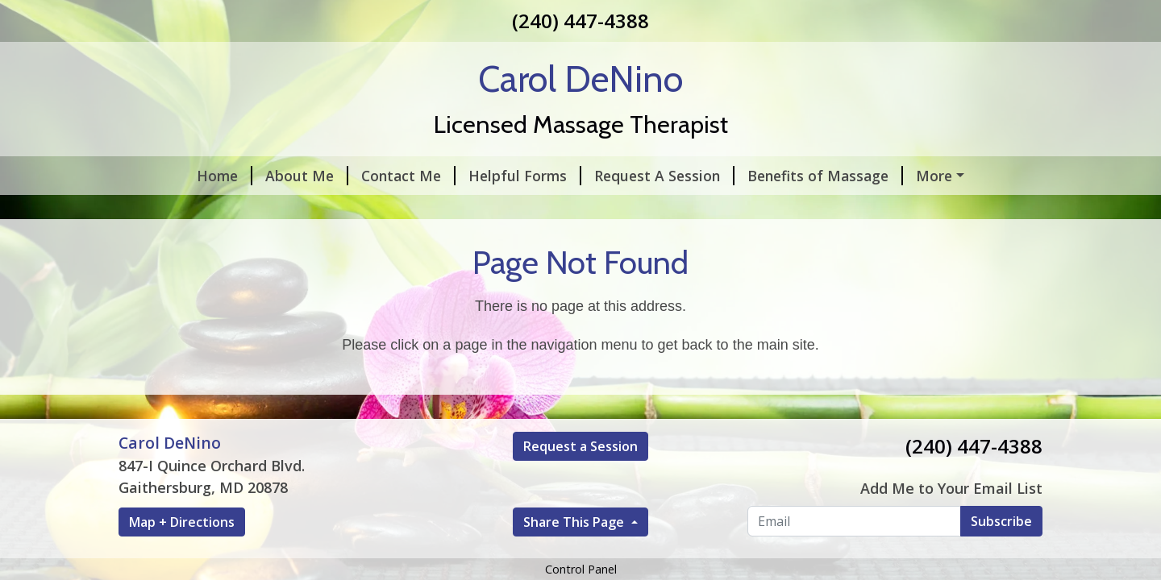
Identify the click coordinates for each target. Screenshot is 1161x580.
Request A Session (664, 175)
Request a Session (580, 446)
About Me (306, 175)
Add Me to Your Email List (951, 488)
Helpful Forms (524, 175)
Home (224, 175)
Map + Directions (182, 522)
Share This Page (575, 522)
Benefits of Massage (825, 175)
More (934, 175)
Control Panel (581, 569)
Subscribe (1001, 521)
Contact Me (408, 175)
